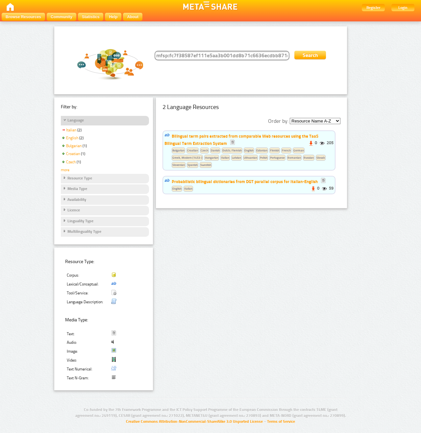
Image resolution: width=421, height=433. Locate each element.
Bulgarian (74, 146)
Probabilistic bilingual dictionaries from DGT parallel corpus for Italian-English (245, 181)
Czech (71, 162)
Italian (71, 130)
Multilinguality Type (84, 231)
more (65, 170)
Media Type (77, 188)
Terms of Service (281, 421)
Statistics (90, 16)
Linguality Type (80, 221)
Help (113, 16)
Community (61, 16)
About (132, 16)
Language (75, 120)
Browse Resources (23, 16)
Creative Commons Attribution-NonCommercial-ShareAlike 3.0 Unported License (194, 421)
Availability (76, 199)
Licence (73, 210)
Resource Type (79, 178)
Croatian (73, 153)
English (72, 138)
